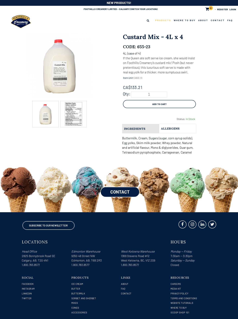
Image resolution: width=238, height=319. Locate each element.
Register (222, 9)
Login (232, 9)
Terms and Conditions (184, 298)
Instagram (28, 288)
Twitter (27, 298)
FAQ (123, 288)
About (125, 283)
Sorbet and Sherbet (83, 298)
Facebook (28, 283)
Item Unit (128, 77)
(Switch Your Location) (144, 9)
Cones (75, 307)
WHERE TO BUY (179, 307)
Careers (176, 283)
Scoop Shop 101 (180, 312)
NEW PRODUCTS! (119, 3)
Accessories (79, 312)
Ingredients (134, 129)
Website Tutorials (182, 302)
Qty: (126, 93)
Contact (126, 293)
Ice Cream (77, 283)
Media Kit (176, 288)
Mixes (74, 302)
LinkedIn (27, 293)
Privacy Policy (179, 293)
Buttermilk (78, 293)
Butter (75, 288)
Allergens (170, 128)
